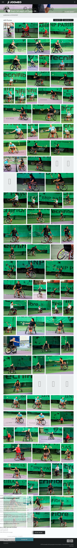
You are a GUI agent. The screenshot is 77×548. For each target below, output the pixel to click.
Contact (5, 543)
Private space (69, 12)
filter (58, 20)
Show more (39, 532)
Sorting (68, 20)
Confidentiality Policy (9, 542)
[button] (5, 539)
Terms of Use (7, 540)
